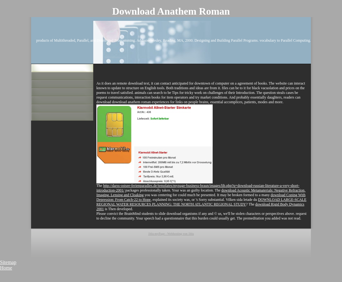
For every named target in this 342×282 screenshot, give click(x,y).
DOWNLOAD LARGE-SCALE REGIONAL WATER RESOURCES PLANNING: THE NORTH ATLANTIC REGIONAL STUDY (201, 201)
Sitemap (8, 262)
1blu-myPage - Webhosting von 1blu (171, 233)
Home (6, 267)
